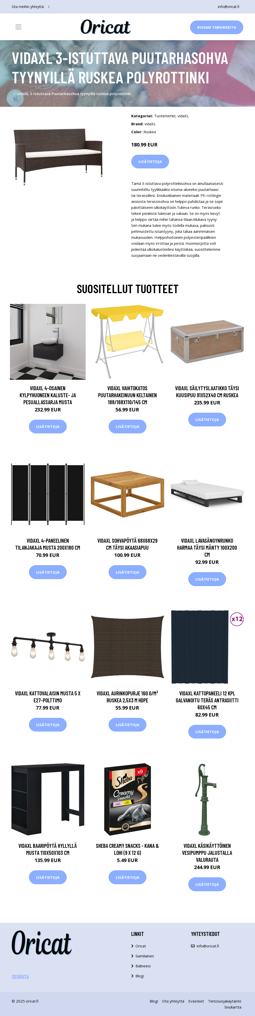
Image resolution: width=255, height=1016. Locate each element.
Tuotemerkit (165, 115)
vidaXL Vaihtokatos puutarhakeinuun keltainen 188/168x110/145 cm (127, 395)
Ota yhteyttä (173, 1001)
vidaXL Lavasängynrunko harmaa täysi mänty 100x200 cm (207, 547)
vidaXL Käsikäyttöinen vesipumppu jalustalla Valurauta (207, 852)
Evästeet (196, 1001)
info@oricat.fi (228, 6)
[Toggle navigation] (18, 27)
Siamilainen (144, 955)
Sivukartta (232, 1007)
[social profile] (49, 6)
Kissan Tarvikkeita (216, 27)
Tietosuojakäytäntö (224, 1001)
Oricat (140, 945)
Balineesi (143, 965)
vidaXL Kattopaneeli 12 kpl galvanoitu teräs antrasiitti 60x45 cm (207, 700)
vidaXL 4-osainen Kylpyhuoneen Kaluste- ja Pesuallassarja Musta (48, 395)
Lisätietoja (150, 161)
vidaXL (183, 115)
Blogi (139, 975)
